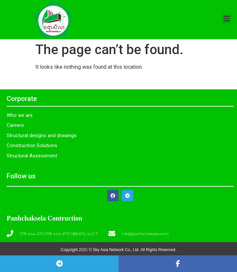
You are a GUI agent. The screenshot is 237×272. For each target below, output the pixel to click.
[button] (226, 18)
